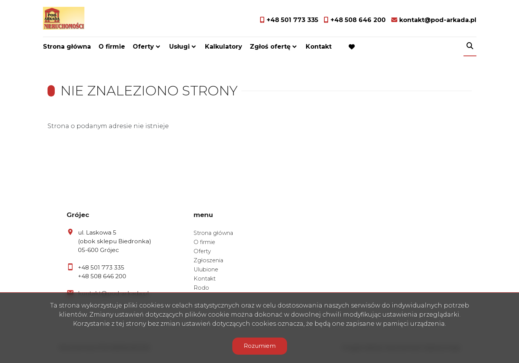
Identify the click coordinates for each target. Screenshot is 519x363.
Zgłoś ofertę (270, 46)
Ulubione (206, 269)
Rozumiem (260, 345)
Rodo (201, 287)
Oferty (143, 46)
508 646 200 (108, 276)
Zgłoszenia (208, 260)
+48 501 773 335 (101, 267)
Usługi (179, 46)
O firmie (111, 46)
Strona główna (67, 46)
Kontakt (319, 46)
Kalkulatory (223, 46)
